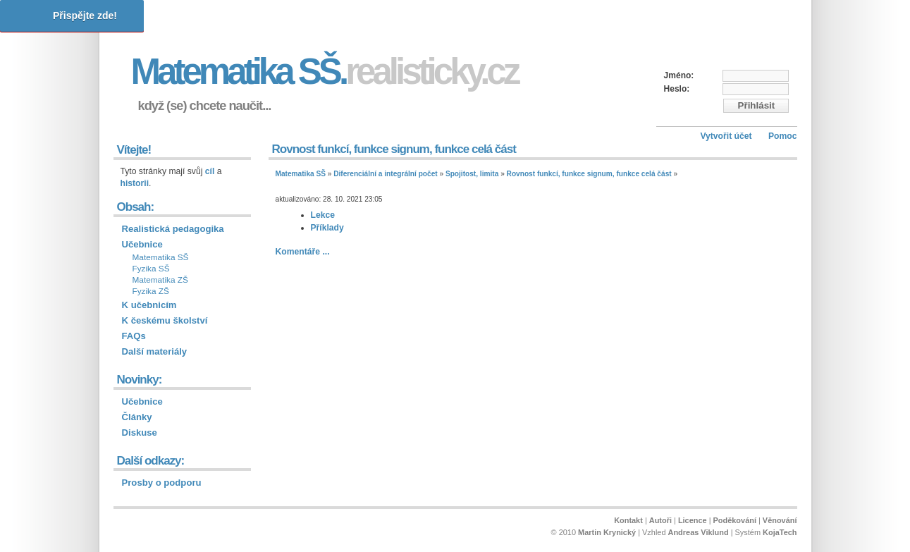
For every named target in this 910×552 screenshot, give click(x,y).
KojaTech (780, 532)
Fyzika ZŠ (151, 291)
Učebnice (142, 244)
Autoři (660, 520)
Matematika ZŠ (160, 280)
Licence (692, 520)
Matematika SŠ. (324, 71)
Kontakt (628, 520)
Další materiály (154, 351)
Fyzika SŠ (151, 269)
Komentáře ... (303, 252)
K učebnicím (149, 305)
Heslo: (677, 89)
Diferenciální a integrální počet (385, 174)
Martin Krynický (607, 532)
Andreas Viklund (698, 532)
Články (137, 417)
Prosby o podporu (162, 482)
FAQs (134, 336)
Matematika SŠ (301, 174)
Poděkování (734, 520)
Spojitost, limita (471, 174)
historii (135, 183)
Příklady (327, 228)
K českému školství (165, 320)
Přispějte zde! (85, 15)
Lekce (323, 215)
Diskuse (139, 432)
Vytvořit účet (725, 136)
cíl (210, 171)
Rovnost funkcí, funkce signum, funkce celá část (589, 174)
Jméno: (679, 75)
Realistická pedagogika (173, 228)
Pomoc (782, 136)
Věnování (780, 520)
